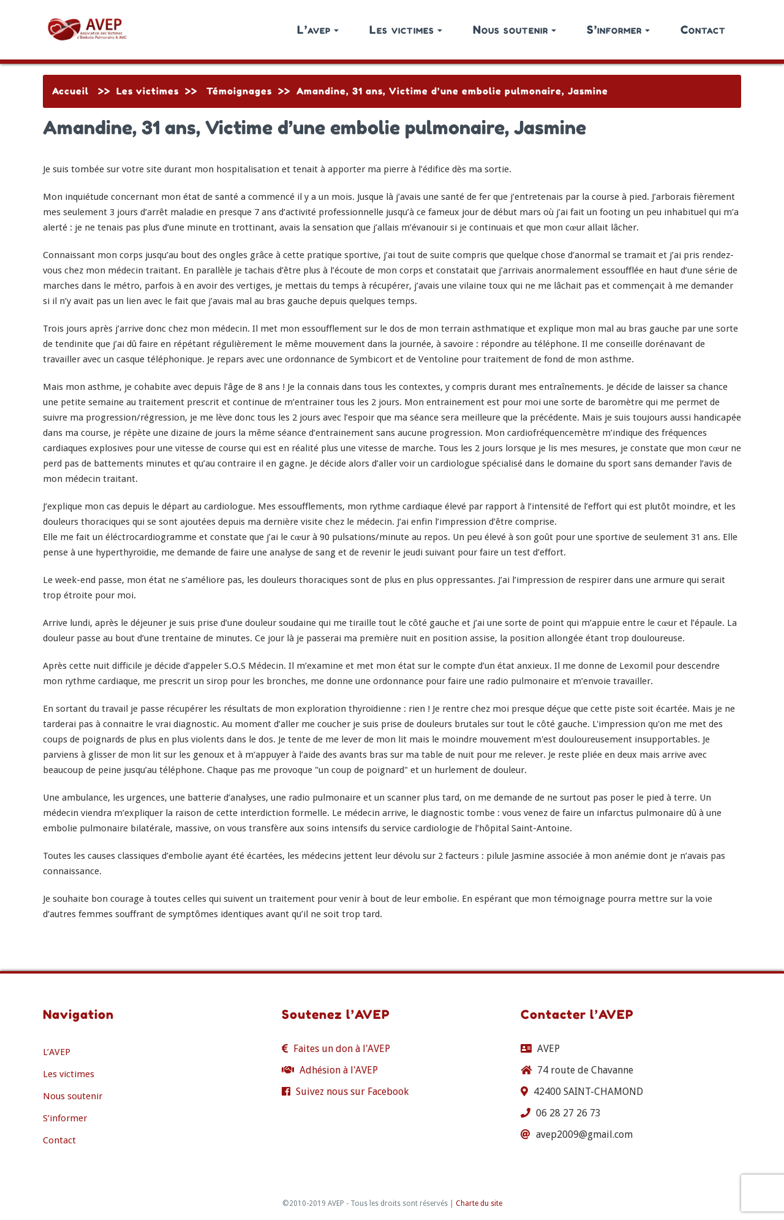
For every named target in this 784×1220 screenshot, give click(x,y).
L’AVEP (56, 1052)
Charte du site (479, 1203)
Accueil (70, 91)
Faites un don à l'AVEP (341, 1048)
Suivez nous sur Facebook (352, 1091)
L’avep (318, 29)
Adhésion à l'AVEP (339, 1070)
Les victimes (405, 29)
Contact (703, 29)
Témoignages (239, 91)
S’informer (618, 29)
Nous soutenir (514, 29)
